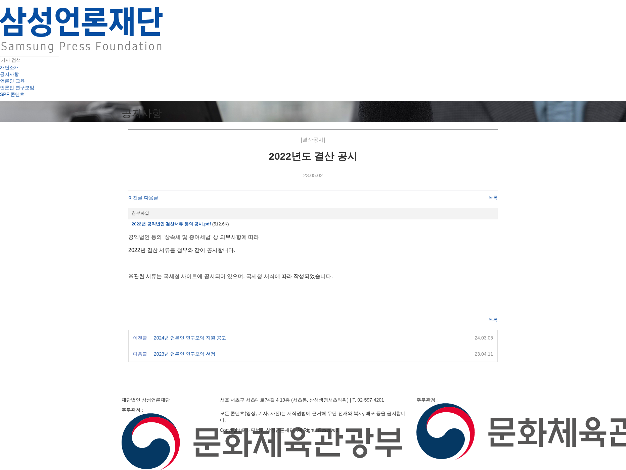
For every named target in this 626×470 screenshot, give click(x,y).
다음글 (151, 197)
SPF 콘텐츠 (12, 94)
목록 (493, 197)
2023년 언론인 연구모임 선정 (184, 354)
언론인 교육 (12, 81)
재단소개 (9, 67)
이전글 (135, 197)
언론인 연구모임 (17, 87)
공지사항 (9, 74)
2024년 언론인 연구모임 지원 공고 (190, 338)
